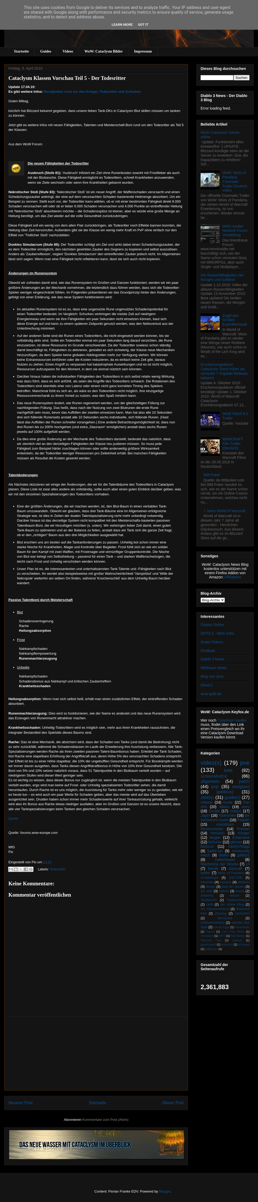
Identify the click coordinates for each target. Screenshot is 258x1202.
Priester (243, 829)
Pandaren (207, 935)
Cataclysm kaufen (232, 720)
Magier (215, 837)
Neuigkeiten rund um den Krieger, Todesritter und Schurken (92, 92)
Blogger (165, 1191)
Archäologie (209, 878)
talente (224, 891)
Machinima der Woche (219, 864)
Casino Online (212, 625)
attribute (244, 882)
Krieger (244, 833)
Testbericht (209, 900)
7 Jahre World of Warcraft (224, 511)
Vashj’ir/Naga (239, 846)
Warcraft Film (211, 940)
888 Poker (212, 475)
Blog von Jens (212, 676)
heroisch (218, 833)
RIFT (222, 935)
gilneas (236, 842)
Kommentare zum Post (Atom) (105, 1120)
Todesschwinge (238, 900)
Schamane (241, 837)
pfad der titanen (233, 886)
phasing (220, 913)
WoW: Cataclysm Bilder (104, 51)
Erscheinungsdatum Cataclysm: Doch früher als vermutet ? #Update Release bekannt (224, 371)
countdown (225, 824)
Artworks (207, 895)
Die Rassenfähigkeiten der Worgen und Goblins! (222, 277)
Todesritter (58, 869)
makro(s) (227, 944)
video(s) (211, 762)
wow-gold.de (211, 694)
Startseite (21, 51)
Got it (143, 25)
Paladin (243, 820)
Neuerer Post (20, 1103)
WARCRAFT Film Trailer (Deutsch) (232, 443)
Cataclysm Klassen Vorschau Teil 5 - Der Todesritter (67, 78)
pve (245, 762)
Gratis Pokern (212, 642)
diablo (224, 855)
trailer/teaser (225, 859)
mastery (226, 882)
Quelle (13, 818)
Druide (214, 811)
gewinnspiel (208, 944)
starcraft (235, 868)
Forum (210, 931)
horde (228, 802)
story (246, 807)
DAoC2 (206, 685)
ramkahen (242, 913)
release (207, 802)
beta (228, 770)
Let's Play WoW (233, 931)
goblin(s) (225, 791)
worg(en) (241, 786)
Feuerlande (242, 927)
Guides (45, 51)
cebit (209, 904)
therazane (225, 918)
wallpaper (211, 949)
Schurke (215, 842)
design (210, 886)
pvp (215, 786)
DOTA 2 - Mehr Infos (217, 633)
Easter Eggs (221, 927)
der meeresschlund (215, 909)
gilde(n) (243, 855)
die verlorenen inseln (225, 817)
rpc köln (206, 891)
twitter (205, 873)
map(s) (235, 811)
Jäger (205, 815)
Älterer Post (173, 1103)
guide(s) (233, 797)
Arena (239, 891)
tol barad (244, 944)
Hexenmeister (212, 829)
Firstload (208, 651)
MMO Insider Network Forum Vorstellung (235, 230)
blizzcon (207, 846)
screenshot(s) (214, 776)
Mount (234, 895)
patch (244, 781)
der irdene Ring (232, 904)
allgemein (210, 781)
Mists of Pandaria (231, 873)
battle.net (215, 851)
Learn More (122, 25)
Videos (68, 51)
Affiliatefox (232, 577)
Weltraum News (214, 668)
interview (207, 882)
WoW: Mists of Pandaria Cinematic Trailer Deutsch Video (234, 181)
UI (248, 864)
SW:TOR (235, 878)
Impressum (143, 51)
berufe (213, 868)
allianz (224, 807)
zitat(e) (207, 797)
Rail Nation (238, 935)
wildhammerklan (213, 922)
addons (237, 940)
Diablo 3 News (212, 659)
